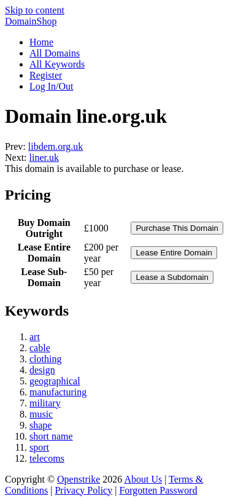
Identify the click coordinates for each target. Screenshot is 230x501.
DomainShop (30, 21)
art (34, 337)
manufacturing (57, 392)
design (42, 370)
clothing (45, 359)
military (45, 403)
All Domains (54, 53)
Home (41, 42)
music (41, 414)
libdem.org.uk (55, 146)
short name (51, 436)
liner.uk (44, 157)
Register (45, 75)
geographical (54, 381)
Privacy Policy (83, 490)
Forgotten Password (158, 490)
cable (39, 348)
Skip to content (34, 10)
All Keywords (57, 64)
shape (40, 425)
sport (39, 447)
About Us (143, 479)
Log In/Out (51, 86)
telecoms (46, 458)
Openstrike (78, 479)
